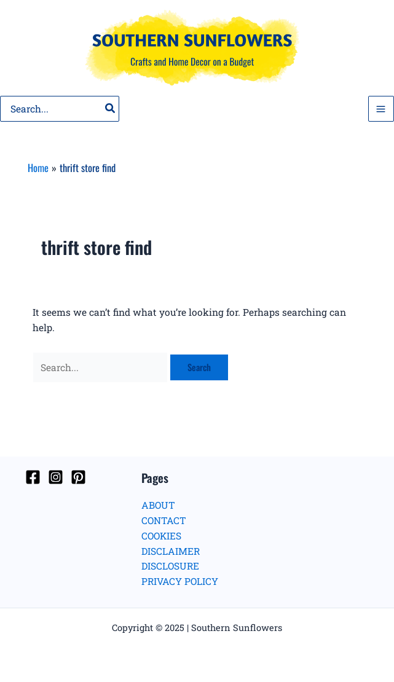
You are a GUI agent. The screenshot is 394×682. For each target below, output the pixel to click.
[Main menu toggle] (381, 109)
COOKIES (161, 536)
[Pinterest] (78, 477)
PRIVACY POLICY (179, 581)
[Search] (111, 108)
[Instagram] (55, 477)
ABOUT (158, 505)
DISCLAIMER (170, 551)
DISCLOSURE (170, 566)
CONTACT (163, 520)
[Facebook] (33, 477)
